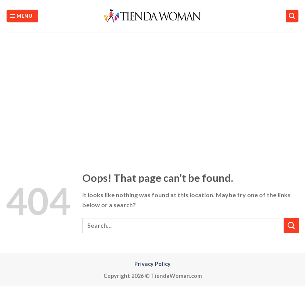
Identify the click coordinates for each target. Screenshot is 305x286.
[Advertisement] (152, 90)
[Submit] (291, 225)
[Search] (292, 16)
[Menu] (22, 16)
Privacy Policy (152, 264)
